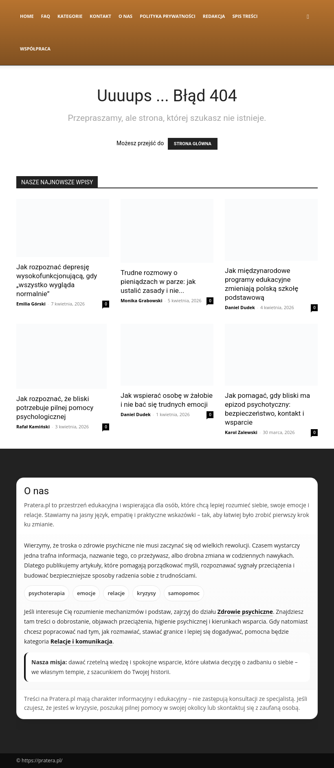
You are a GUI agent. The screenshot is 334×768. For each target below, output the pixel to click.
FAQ (45, 16)
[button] (308, 16)
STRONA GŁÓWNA (192, 143)
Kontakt (100, 16)
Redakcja (214, 16)
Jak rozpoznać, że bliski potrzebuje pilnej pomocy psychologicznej (54, 408)
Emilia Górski (31, 304)
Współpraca (35, 49)
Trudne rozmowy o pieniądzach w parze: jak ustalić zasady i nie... (158, 281)
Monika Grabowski (142, 300)
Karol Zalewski (241, 432)
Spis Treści (244, 16)
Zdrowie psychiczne (245, 611)
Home (27, 16)
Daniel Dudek (240, 307)
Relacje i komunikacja (81, 641)
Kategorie (69, 16)
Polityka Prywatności (168, 16)
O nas (125, 16)
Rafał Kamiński (33, 426)
